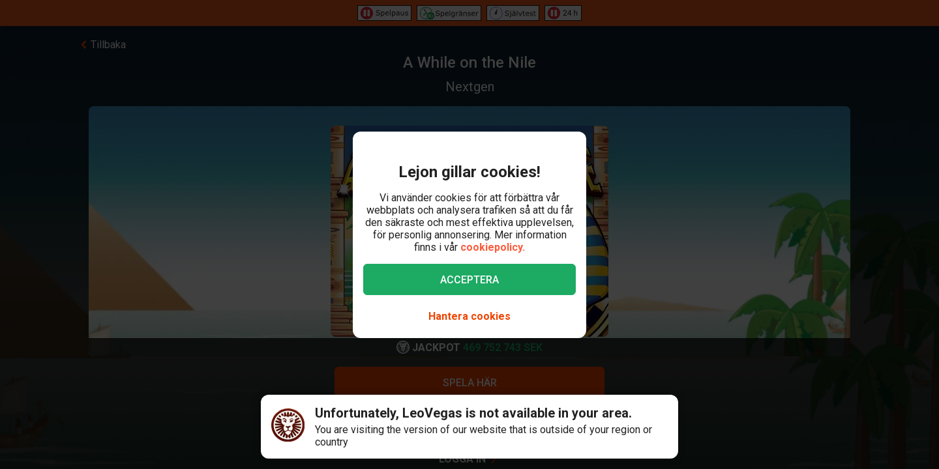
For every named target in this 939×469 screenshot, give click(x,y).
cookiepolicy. (492, 247)
